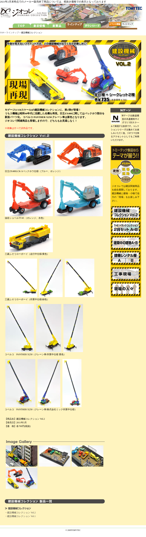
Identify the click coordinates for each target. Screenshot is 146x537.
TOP (2, 32)
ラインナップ (12, 32)
